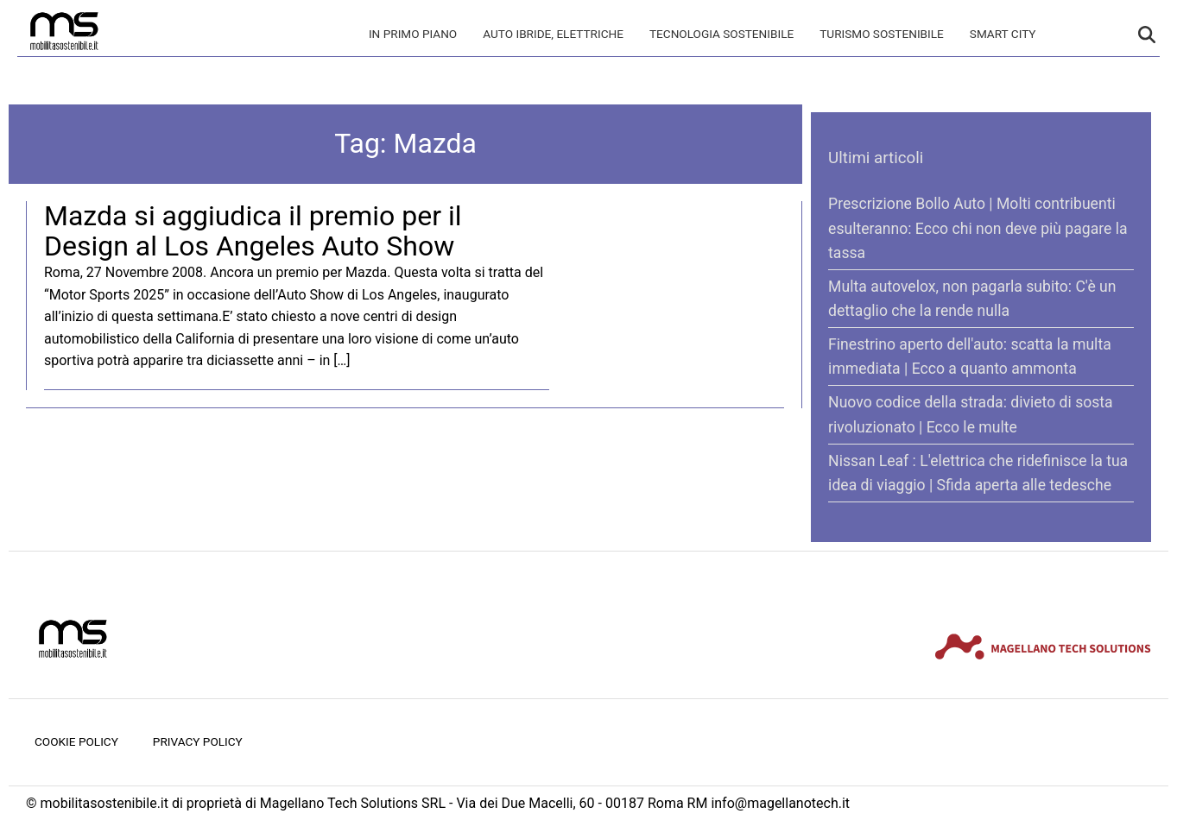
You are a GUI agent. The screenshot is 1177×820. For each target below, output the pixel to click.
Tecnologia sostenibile (721, 34)
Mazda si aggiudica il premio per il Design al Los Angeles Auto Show (253, 230)
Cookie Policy (76, 741)
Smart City (1003, 34)
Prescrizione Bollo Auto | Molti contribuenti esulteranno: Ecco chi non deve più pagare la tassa (977, 228)
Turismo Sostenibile (881, 34)
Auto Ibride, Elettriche (553, 34)
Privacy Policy (198, 741)
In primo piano (413, 34)
